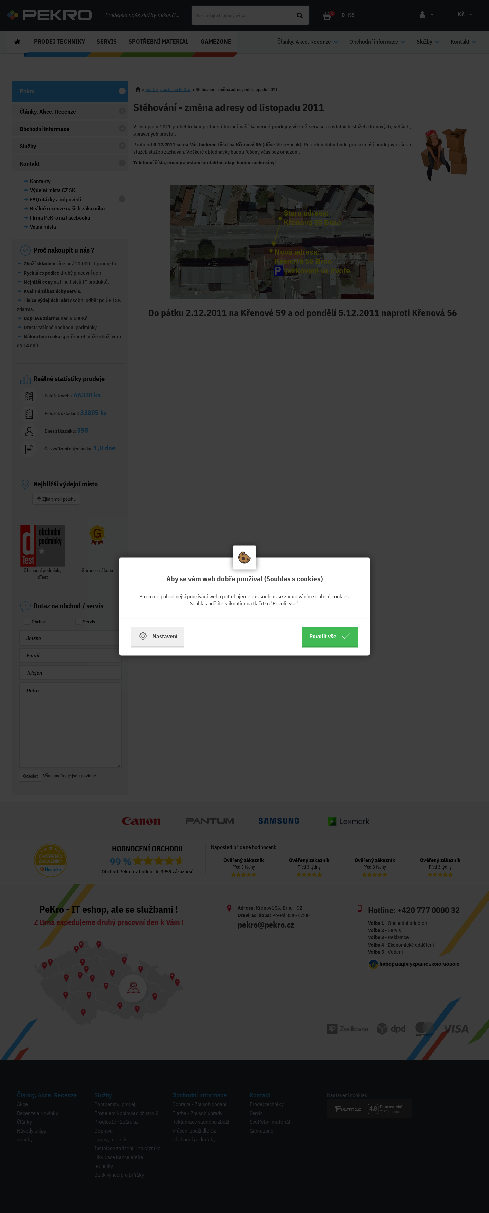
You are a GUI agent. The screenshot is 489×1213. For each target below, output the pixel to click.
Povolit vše (329, 636)
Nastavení (158, 636)
